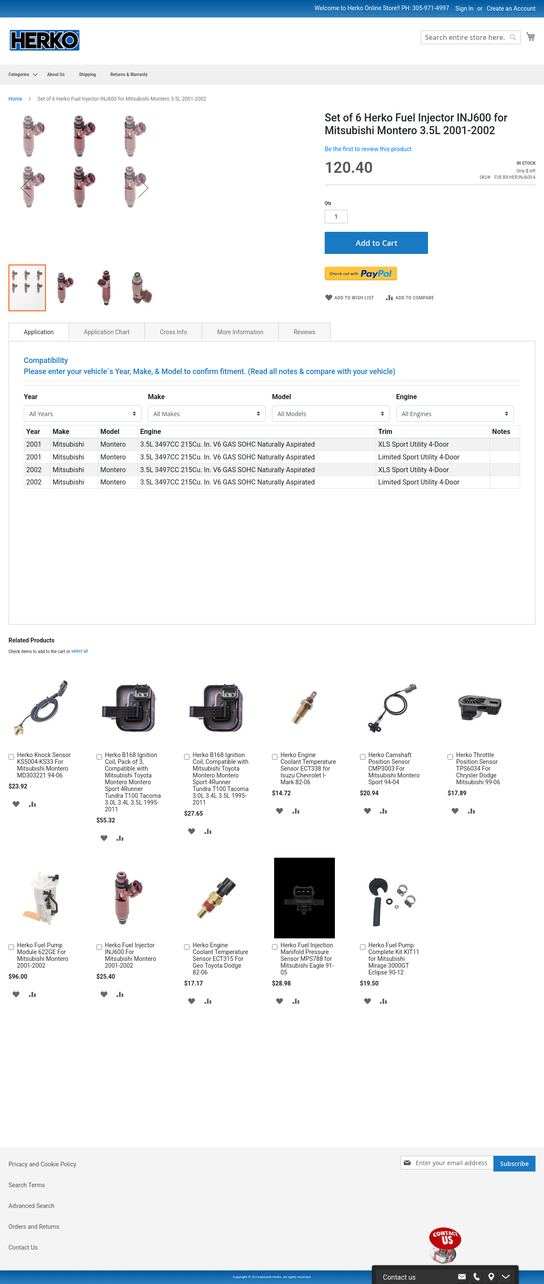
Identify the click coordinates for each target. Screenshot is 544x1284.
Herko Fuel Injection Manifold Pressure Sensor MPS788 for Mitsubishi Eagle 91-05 (307, 1104)
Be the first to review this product (368, 149)
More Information (240, 477)
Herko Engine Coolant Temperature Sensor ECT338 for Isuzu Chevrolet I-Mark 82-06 (308, 914)
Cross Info (173, 477)
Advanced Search (31, 1254)
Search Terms (26, 1233)
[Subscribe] (514, 1212)
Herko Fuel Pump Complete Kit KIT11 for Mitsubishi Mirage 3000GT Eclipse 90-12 (393, 1104)
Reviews (304, 477)
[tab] (38, 476)
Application (39, 477)
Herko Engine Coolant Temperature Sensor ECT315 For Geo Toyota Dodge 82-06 (220, 1104)
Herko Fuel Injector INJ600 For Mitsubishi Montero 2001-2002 (130, 1100)
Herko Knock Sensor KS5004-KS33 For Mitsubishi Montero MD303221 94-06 (44, 910)
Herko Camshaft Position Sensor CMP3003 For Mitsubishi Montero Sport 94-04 (394, 914)
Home (15, 99)
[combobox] (471, 37)
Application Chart (107, 477)
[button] (25, 260)
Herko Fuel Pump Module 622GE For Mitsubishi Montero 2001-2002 (42, 1100)
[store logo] (44, 40)
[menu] (272, 74)
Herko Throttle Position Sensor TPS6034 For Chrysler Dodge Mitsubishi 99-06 (478, 914)
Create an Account (511, 8)
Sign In (464, 8)
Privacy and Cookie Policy (42, 1212)
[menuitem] (20, 74)
